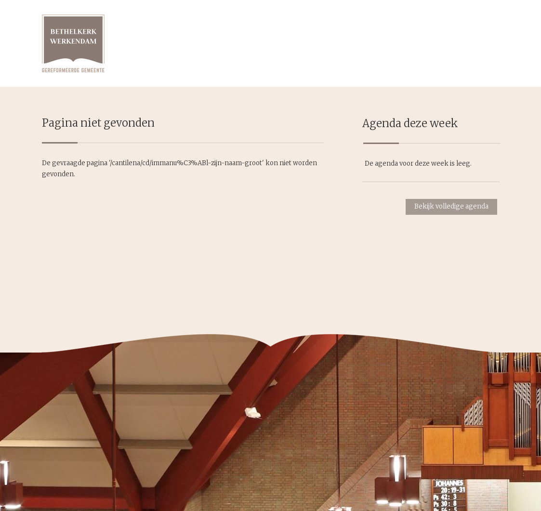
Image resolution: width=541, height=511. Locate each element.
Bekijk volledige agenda (451, 206)
